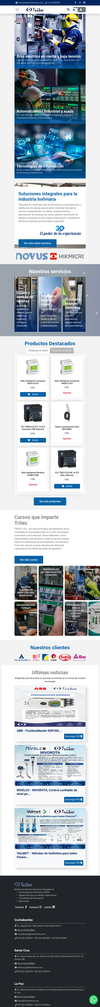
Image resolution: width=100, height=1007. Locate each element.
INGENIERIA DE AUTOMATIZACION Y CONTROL (51, 572)
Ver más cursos (29, 559)
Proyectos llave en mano (49, 300)
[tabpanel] (50, 424)
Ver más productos (50, 501)
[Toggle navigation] (17, 10)
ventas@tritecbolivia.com (31, 2)
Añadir (33, 394)
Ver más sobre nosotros (37, 243)
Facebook (21, 907)
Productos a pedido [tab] (61, 350)
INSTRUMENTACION (88, 569)
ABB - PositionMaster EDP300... (39, 731)
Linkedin (49, 907)
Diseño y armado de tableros (25, 297)
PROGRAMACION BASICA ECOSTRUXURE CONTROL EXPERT (76, 611)
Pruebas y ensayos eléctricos (72, 303)
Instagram (35, 907)
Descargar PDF (73, 736)
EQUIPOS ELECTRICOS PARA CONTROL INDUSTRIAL (25, 591)
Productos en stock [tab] (38, 350)
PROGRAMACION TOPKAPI (26, 606)
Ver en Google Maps (26, 930)
